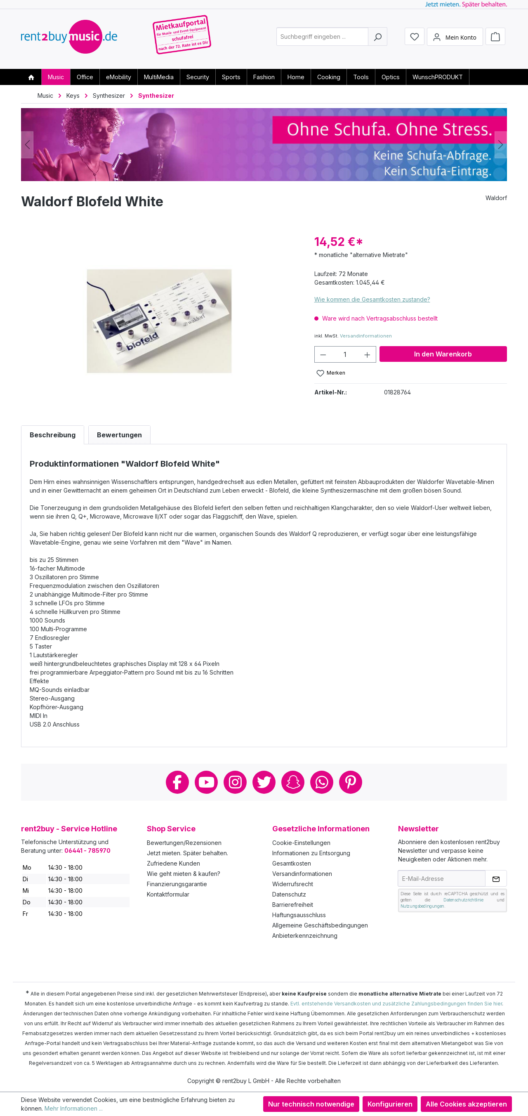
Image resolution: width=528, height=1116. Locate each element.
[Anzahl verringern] (323, 354)
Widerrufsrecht (292, 883)
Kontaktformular (168, 894)
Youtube (206, 782)
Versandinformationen (366, 336)
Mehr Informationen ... (74, 1108)
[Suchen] (377, 38)
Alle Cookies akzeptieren (466, 1104)
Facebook (177, 782)
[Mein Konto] (455, 38)
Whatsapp (321, 782)
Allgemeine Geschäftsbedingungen (320, 925)
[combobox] (322, 38)
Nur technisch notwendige (311, 1104)
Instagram (235, 782)
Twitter (264, 782)
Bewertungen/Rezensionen (184, 842)
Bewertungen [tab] (119, 435)
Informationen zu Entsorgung (311, 852)
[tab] (52, 435)
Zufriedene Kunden (173, 863)
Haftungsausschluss (299, 914)
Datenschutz (289, 894)
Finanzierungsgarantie (177, 883)
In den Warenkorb (443, 354)
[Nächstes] (501, 144)
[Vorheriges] (27, 144)
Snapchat (292, 782)
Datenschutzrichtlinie (463, 899)
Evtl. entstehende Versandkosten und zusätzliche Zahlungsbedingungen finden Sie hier (396, 1003)
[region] (159, 322)
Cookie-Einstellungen (301, 842)
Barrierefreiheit (292, 904)
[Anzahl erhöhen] (367, 354)
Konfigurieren (390, 1104)
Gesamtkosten (291, 863)
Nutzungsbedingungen (422, 906)
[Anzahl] (345, 354)
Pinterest (350, 782)
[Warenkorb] (495, 38)
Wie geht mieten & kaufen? (183, 873)
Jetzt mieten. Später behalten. (187, 852)
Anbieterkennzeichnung (304, 935)
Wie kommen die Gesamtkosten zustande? (372, 299)
